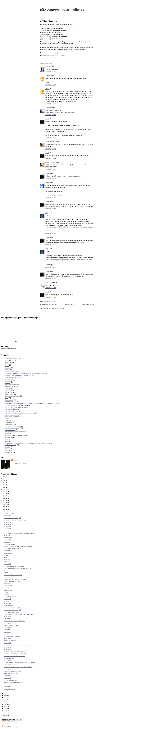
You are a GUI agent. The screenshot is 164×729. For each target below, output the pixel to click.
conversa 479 (7, 535)
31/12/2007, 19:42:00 (50, 169)
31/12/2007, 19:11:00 (50, 158)
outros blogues (9, 424)
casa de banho (8, 553)
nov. (5, 691)
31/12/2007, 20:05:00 (50, 178)
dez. (5, 511)
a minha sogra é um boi (10, 680)
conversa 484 (7, 515)
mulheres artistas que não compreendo (16, 405)
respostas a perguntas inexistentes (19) (15, 651)
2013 (4, 496)
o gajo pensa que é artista (12, 416)
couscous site (7, 526)
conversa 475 (7, 564)
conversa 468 (7, 616)
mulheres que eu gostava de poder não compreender (20, 413)
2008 (4, 507)
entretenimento (9, 394)
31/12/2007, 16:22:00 (50, 71)
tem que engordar (9, 658)
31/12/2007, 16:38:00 (50, 84)
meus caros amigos (9, 544)
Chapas (48, 66)
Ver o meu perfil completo (18, 463)
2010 (4, 502)
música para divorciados (12, 414)
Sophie (47, 76)
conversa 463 (7, 638)
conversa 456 (7, 686)
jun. (5, 702)
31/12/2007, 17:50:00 (50, 115)
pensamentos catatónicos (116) (12, 548)
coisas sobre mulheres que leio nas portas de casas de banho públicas (25, 373)
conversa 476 (7, 559)
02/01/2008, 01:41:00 (50, 278)
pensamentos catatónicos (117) (12, 518)
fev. (5, 710)
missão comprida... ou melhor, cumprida (15, 579)
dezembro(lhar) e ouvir (10, 664)
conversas (8, 381)
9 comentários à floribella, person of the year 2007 (18, 568)
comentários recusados (11, 377)
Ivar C (47, 119)
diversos (7, 388)
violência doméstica (10, 445)
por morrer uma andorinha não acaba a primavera (18, 645)
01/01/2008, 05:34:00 (50, 208)
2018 (4, 485)
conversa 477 (7, 550)
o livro (7, 418)
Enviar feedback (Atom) (56, 308)
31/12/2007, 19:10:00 (50, 149)
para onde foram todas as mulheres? (14, 566)
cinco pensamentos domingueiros (13, 682)
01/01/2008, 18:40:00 (50, 267)
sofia (6, 439)
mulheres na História (11, 409)
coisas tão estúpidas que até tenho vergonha (17, 375)
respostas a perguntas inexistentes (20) (15, 520)
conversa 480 (7, 531)
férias (6, 398)
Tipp (46, 213)
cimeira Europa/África (10, 640)
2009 (4, 504)
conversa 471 (7, 599)
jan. (5, 713)
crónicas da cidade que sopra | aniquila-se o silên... (18, 667)
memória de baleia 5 (9, 688)
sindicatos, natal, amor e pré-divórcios (14, 621)
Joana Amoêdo (50, 141)
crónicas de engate (10, 384)
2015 (4, 491)
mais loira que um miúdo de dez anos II (15, 653)
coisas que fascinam (11, 371)
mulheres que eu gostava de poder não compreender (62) (20, 533)
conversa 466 (7, 623)
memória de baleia (10, 401)
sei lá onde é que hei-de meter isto (56, 55)
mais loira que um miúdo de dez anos (14, 656)
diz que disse (9, 390)
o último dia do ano (48, 21)
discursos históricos (10, 386)
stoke (6, 441)
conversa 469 (7, 603)
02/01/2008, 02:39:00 (50, 288)
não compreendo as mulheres (62, 9)
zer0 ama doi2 (9, 452)
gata (5, 684)
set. (5, 695)
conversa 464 (7, 634)
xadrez (7, 450)
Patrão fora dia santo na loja (13, 426)
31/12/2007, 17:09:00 (50, 103)
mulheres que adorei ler (11, 411)
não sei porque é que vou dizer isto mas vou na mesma (19, 662)
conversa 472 (7, 588)
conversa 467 (7, 618)
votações (7, 446)
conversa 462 (7, 643)
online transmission (9, 605)
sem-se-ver (49, 282)
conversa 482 (7, 524)
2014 (4, 493)
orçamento (8, 422)
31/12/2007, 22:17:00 (50, 197)
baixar (7, 366)
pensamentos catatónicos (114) (12, 612)
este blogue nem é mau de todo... (13, 671)
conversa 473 (7, 583)
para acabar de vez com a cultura (13, 575)
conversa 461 (7, 647)
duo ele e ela (8, 392)
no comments (7, 660)
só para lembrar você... (10, 596)
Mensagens (6, 723)
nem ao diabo (7, 627)
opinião (7, 420)
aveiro (7, 364)
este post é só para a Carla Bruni (13, 581)
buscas (7, 369)
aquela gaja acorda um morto (12, 636)
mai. (5, 704)
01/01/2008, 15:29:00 (50, 244)
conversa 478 (7, 539)
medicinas (6, 594)
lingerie (6, 557)
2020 (4, 480)
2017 (4, 487)
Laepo (47, 183)
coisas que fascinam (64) (11, 673)
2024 (4, 476)
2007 (4, 509)
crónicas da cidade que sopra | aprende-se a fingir (18, 546)
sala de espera (8, 590)
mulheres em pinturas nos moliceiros (15, 407)
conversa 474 (7, 577)
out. (5, 693)
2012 (4, 498)
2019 (4, 482)
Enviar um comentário (47, 301)
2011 (4, 500)
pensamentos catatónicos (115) (12, 610)
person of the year (10, 430)
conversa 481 (7, 528)
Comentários (6, 726)
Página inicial (69, 304)
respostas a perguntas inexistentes (15, 431)
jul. (5, 700)
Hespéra (48, 108)
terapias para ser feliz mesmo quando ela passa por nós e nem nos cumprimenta (27, 443)
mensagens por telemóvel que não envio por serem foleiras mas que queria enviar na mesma (31, 403)
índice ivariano (9, 399)
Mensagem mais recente (48, 304)
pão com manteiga (9, 585)
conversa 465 (7, 629)
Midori (47, 89)
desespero (7, 542)
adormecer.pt (9, 362)
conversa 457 (7, 678)
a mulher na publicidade (12, 358)
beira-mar (8, 367)
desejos (6, 561)
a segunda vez (9, 360)
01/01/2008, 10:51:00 (50, 233)
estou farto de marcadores (12, 396)
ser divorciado (9, 437)
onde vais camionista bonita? (12, 607)
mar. (5, 708)
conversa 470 (7, 601)
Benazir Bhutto (8, 537)
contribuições (9, 379)
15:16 (56, 52)
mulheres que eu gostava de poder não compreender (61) (20, 614)
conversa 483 (7, 522)
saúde (7, 433)
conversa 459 (7, 669)
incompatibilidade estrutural (11, 625)
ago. (5, 697)
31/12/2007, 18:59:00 (50, 137)
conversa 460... (8, 649)
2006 (4, 715)
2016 (4, 489)
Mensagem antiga (88, 304)
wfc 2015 (7, 448)
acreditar (6, 555)
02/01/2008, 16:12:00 (50, 297)
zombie (6, 572)
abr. (5, 706)
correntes (7, 383)
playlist (6, 592)
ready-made (7, 632)
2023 (4, 478)
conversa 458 (7, 675)
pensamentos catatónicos (12, 428)
